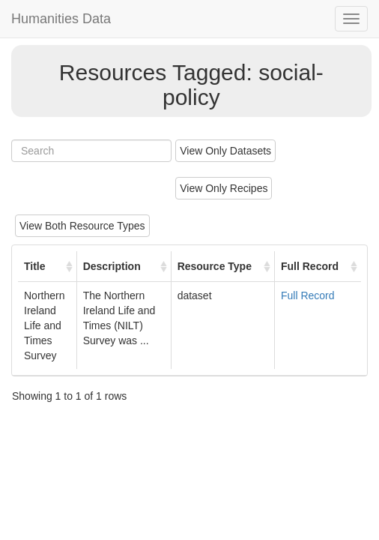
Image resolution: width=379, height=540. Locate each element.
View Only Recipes (223, 188)
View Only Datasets (225, 151)
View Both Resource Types (82, 226)
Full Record (308, 296)
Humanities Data (61, 18)
